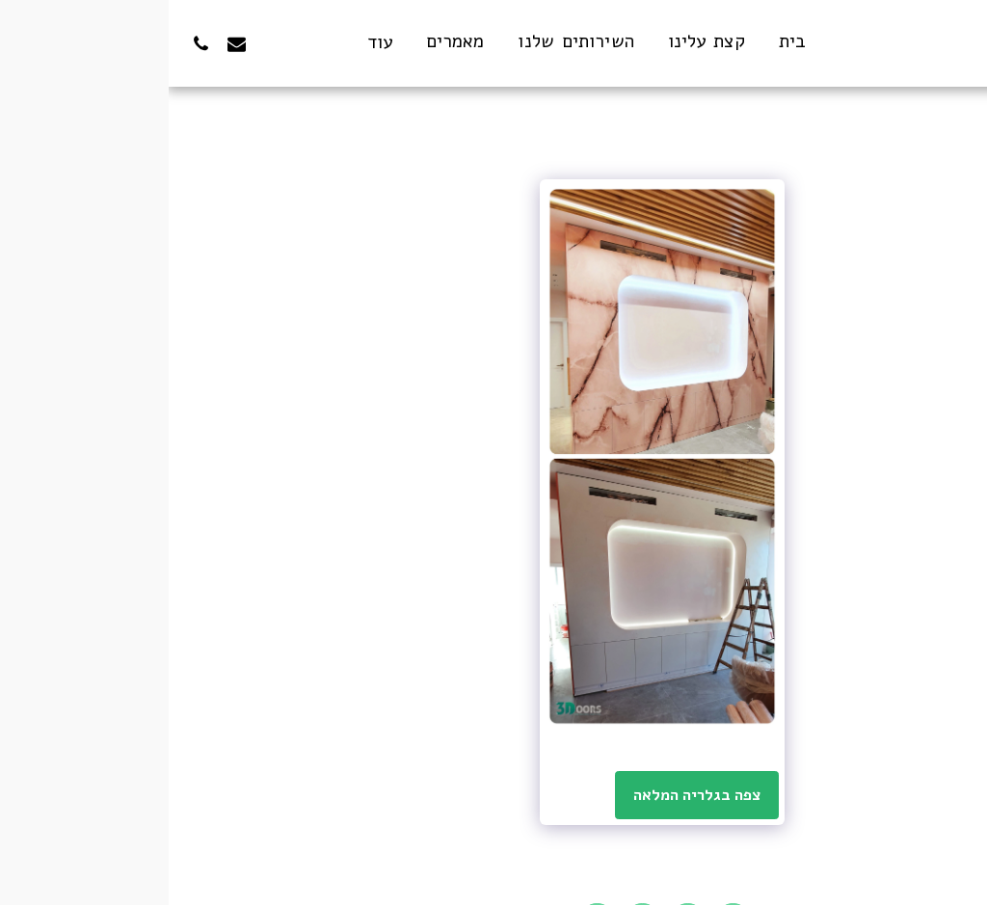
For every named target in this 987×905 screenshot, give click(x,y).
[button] (139, 43)
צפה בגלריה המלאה (529, 795)
